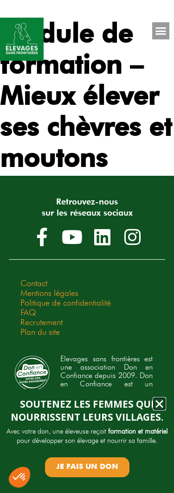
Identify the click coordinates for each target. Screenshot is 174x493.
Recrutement (41, 322)
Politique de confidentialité (65, 302)
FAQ (28, 312)
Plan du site (40, 332)
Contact (33, 283)
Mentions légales (49, 293)
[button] (161, 31)
